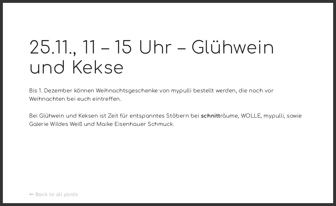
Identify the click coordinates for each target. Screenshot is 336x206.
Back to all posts (53, 194)
